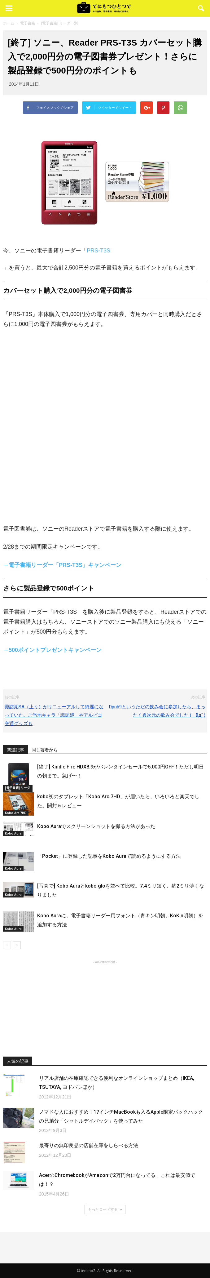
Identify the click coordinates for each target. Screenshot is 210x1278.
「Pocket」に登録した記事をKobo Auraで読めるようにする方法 (109, 856)
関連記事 (15, 749)
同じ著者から (45, 749)
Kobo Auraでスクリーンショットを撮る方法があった (96, 826)
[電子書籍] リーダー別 (17, 789)
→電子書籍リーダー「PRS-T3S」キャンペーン (62, 565)
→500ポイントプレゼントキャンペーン (52, 650)
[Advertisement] (105, 1004)
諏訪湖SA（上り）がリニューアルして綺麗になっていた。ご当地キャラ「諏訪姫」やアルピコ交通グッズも (54, 715)
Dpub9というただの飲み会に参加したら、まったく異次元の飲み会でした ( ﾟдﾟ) (157, 711)
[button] (201, 8)
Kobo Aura (13, 833)
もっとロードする (105, 1209)
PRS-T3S (98, 250)
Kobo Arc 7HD (16, 813)
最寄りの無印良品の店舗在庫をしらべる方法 (88, 1145)
